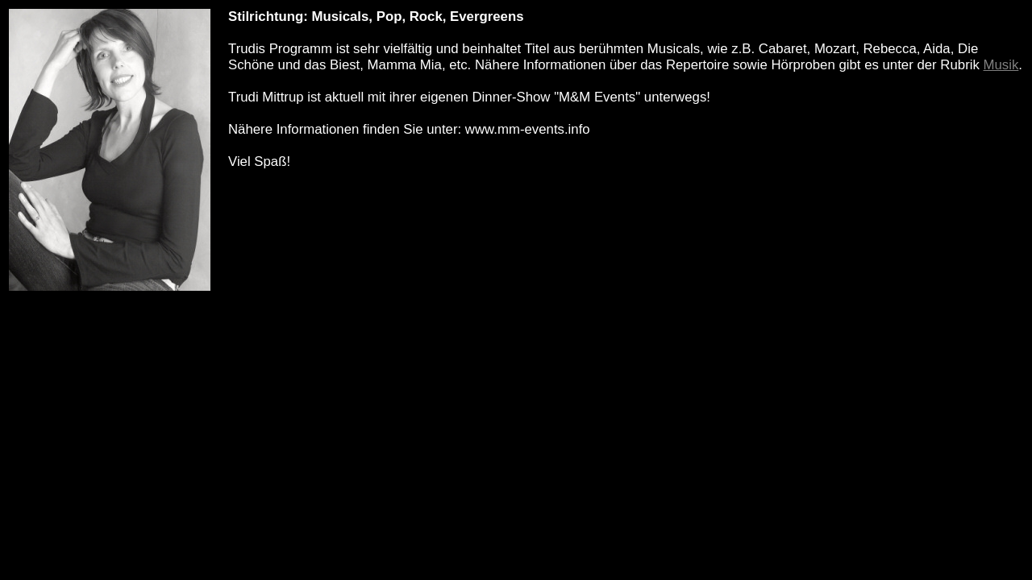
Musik (1001, 64)
